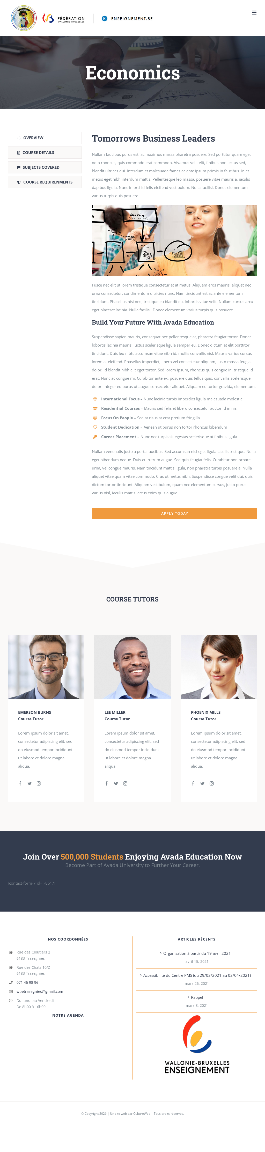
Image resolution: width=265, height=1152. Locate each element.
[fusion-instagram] (39, 783)
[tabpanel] (174, 325)
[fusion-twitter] (29, 783)
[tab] (45, 138)
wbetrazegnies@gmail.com (40, 991)
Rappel (197, 997)
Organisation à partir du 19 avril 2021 (197, 953)
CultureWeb (141, 1113)
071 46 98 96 (27, 982)
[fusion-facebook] (20, 783)
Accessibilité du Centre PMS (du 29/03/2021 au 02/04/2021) (197, 975)
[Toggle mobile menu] (254, 12)
